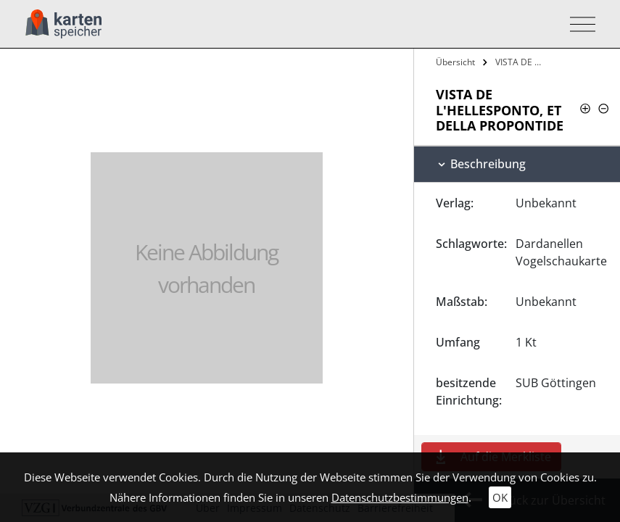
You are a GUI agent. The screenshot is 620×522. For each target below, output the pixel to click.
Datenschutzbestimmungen (399, 497)
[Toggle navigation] (578, 24)
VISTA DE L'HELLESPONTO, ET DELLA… (521, 62)
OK (500, 497)
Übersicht (455, 62)
